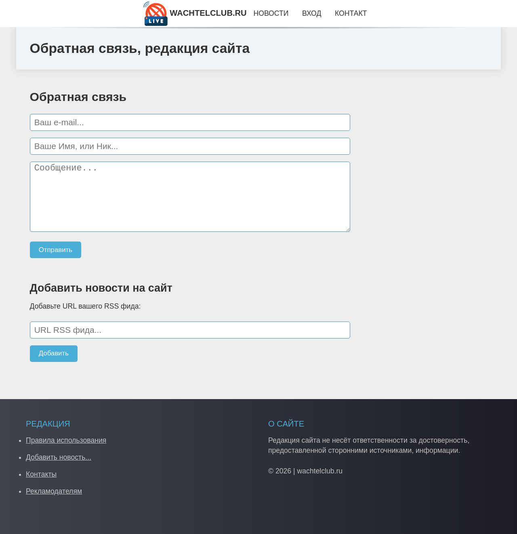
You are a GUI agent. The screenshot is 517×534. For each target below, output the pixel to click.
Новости (270, 13)
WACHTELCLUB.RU (195, 12)
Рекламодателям (54, 491)
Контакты (41, 474)
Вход (311, 13)
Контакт (351, 13)
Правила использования (66, 440)
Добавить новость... (58, 457)
